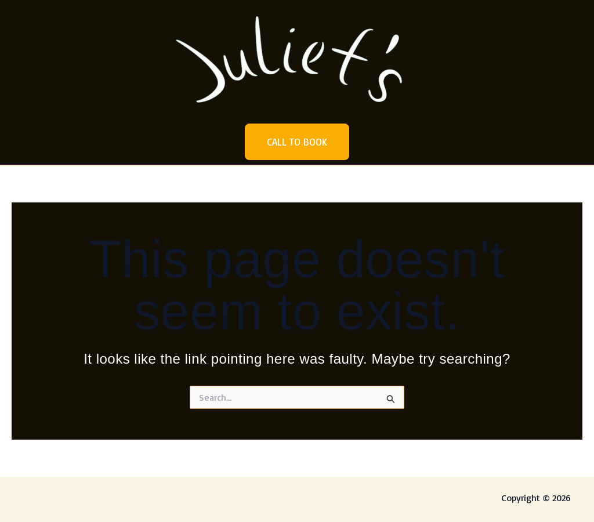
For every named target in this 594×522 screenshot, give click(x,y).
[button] (297, 142)
